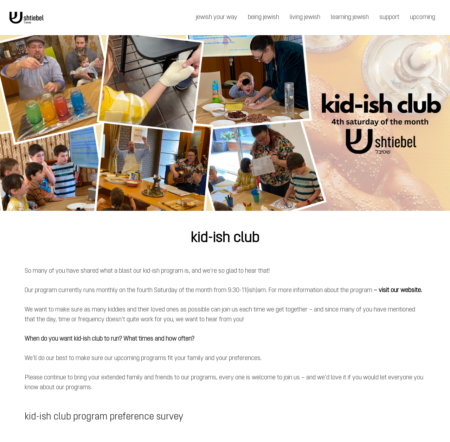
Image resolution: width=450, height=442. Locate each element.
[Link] (26, 18)
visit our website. (400, 290)
